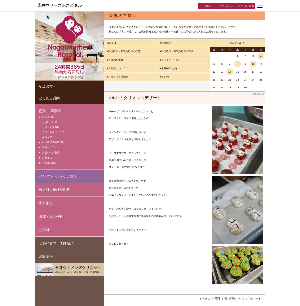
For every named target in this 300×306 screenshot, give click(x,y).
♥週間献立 (165, 42)
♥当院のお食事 (115, 59)
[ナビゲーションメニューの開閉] (260, 6)
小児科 (44, 230)
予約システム (226, 6)
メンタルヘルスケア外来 (58, 176)
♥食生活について (116, 68)
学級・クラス (49, 147)
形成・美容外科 (51, 216)
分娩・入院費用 (51, 127)
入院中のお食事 (51, 152)
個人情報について (234, 298)
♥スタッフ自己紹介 (117, 76)
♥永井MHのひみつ (170, 68)
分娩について (49, 122)
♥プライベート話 (169, 59)
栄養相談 (47, 157)
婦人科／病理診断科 (54, 190)
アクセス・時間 (246, 6)
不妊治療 (46, 203)
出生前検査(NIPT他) (53, 142)
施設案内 (46, 256)
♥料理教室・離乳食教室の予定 (124, 51)
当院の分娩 (48, 117)
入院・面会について (53, 132)
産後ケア (47, 137)
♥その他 (164, 76)
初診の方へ (47, 86)
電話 (207, 6)
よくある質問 (49, 98)
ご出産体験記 (49, 163)
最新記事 (112, 42)
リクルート (255, 298)
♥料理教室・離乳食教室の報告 (177, 51)
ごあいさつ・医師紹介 (56, 243)
